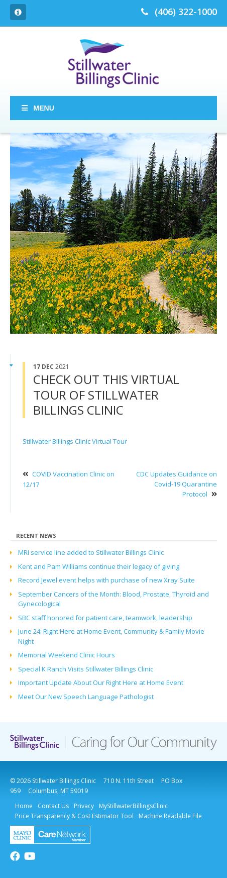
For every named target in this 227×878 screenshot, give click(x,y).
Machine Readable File (170, 816)
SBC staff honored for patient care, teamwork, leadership (105, 617)
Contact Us (53, 806)
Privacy (84, 806)
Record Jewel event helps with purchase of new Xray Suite (106, 579)
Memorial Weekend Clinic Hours (66, 654)
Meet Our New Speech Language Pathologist (86, 696)
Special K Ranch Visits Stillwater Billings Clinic (85, 668)
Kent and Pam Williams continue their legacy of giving (98, 566)
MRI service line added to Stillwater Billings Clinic (91, 552)
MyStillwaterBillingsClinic (133, 806)
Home (24, 806)
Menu (37, 108)
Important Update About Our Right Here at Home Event (100, 682)
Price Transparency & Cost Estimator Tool (74, 816)
